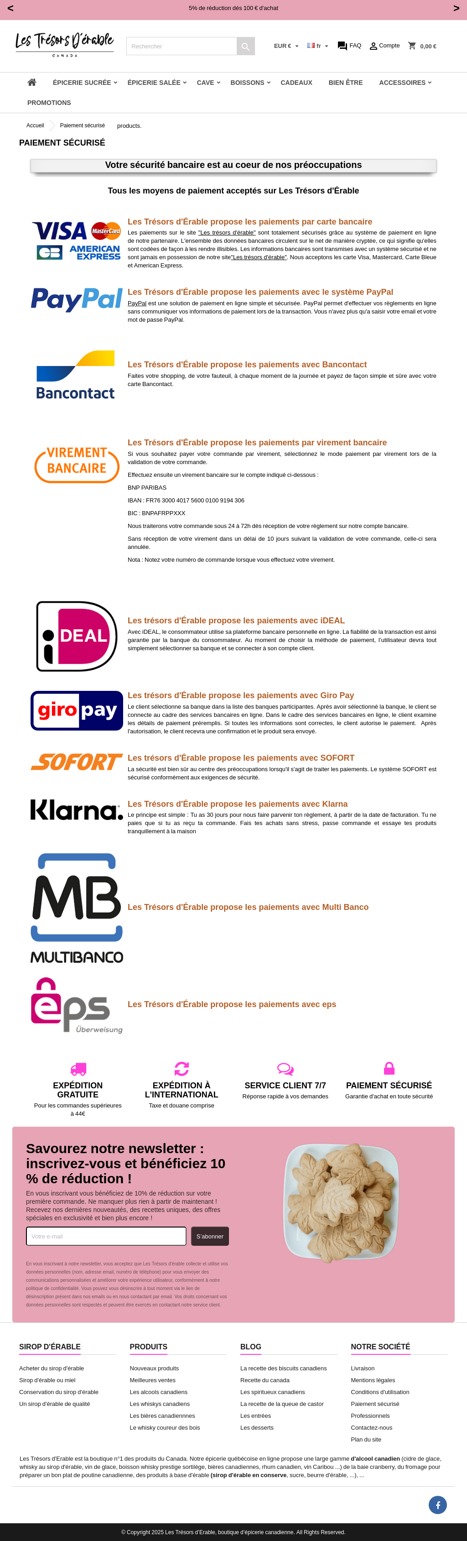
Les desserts (257, 1427)
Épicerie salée (154, 82)
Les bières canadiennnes (162, 1415)
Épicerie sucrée (82, 82)
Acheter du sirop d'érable (51, 1368)
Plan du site (366, 1439)
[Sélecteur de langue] (318, 46)
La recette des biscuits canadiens (283, 1368)
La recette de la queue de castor (282, 1404)
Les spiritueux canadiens (272, 1392)
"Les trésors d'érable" (227, 232)
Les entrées (255, 1415)
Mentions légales (373, 1380)
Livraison (363, 1368)
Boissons (248, 82)
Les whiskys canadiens (160, 1404)
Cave (205, 82)
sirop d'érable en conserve (249, 1475)
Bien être (346, 82)
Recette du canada (265, 1380)
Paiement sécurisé (375, 1404)
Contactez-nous (372, 1427)
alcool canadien (378, 1458)
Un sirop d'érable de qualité (54, 1404)
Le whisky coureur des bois (165, 1427)
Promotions (49, 102)
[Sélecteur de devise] (287, 46)
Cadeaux (296, 82)
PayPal (137, 303)
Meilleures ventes (153, 1380)
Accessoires (402, 82)
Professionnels (370, 1415)
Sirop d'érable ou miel (47, 1380)
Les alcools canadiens (159, 1392)
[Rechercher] (190, 46)
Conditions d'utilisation (380, 1392)
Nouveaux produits (154, 1368)
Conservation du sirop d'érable (59, 1392)
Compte (384, 46)
